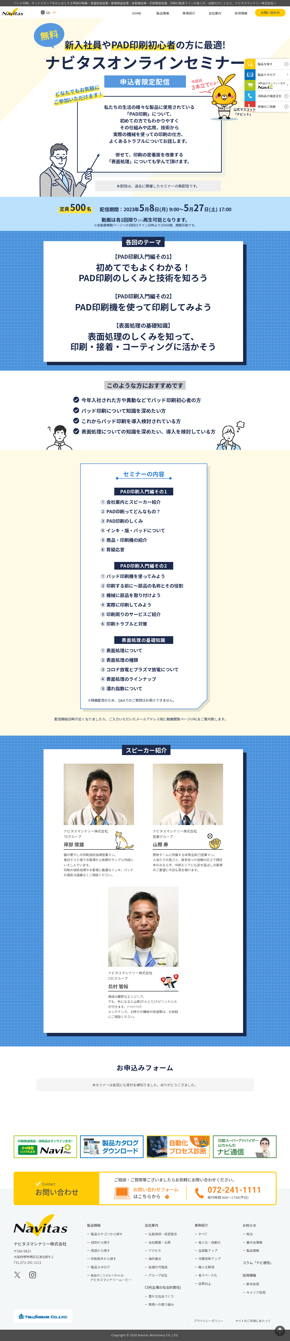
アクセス (155, 1250)
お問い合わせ (260, 12)
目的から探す (100, 1242)
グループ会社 (158, 1275)
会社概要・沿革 (160, 1242)
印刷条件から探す (103, 1258)
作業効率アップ (209, 1258)
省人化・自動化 (209, 1242)
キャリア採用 (256, 1292)
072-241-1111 (30, 1262)
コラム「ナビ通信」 (259, 1262)
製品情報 (153, 12)
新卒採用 (252, 1284)
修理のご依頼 (266, 106)
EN (38, 12)
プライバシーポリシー (208, 1321)
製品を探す (265, 64)
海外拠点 (155, 1258)
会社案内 (205, 12)
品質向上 (204, 1283)
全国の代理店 (158, 1267)
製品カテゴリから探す (107, 1234)
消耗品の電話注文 (269, 96)
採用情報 (231, 12)
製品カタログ (100, 1267)
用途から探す (100, 1250)
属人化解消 (206, 1267)
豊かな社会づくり (161, 1296)
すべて (202, 1234)
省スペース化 (207, 1275)
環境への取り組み (161, 1304)
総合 (249, 1234)
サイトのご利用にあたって (253, 1321)
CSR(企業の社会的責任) (164, 1287)
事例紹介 (179, 12)
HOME (127, 12)
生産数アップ (207, 1250)
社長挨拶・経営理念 (163, 1234)
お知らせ (251, 1225)
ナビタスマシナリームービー (111, 1277)
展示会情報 (254, 1242)
